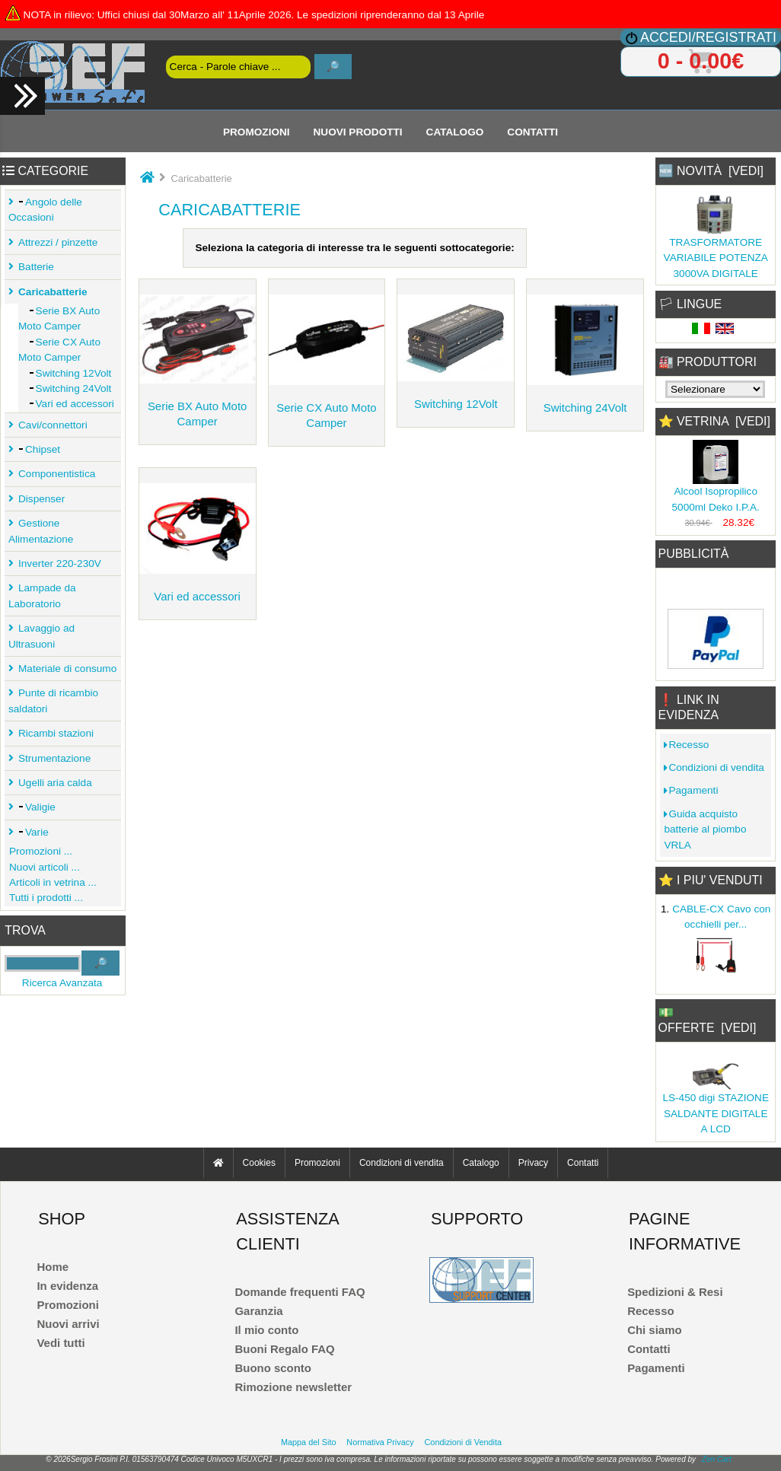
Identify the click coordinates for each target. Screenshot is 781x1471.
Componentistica (54, 473)
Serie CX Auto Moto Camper (59, 349)
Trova (25, 930)
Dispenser (39, 499)
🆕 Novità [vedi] (710, 170)
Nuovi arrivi (68, 1323)
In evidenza (67, 1285)
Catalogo (455, 131)
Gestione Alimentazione (40, 530)
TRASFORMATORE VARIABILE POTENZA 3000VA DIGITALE (716, 258)
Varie (31, 832)
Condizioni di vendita (713, 767)
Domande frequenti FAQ (299, 1291)
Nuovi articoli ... (42, 867)
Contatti (532, 131)
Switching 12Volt (64, 373)
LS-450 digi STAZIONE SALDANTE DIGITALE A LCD (715, 1113)
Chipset (37, 449)
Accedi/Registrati (708, 37)
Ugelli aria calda (53, 782)
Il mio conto (266, 1329)
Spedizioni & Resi (674, 1291)
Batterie (34, 266)
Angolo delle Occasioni (45, 209)
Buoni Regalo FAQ (284, 1348)
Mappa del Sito (308, 1442)
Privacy (533, 1162)
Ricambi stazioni (54, 733)
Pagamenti (691, 790)
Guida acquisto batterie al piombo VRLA (705, 829)
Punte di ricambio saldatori (53, 700)
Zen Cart (717, 1459)
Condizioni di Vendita (463, 1442)
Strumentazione (52, 758)
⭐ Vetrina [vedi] (714, 421)
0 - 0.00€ (701, 61)
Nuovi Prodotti (358, 131)
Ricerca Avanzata (62, 983)
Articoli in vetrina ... (51, 882)
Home (53, 1266)
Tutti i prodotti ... (44, 897)
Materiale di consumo (65, 668)
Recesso (686, 744)
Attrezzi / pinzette (55, 242)
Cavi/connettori (51, 425)
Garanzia (258, 1310)
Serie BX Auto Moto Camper (59, 318)
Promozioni (256, 131)
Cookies (259, 1162)
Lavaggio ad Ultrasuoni (41, 635)
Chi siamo (654, 1329)
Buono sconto (272, 1367)
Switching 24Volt (64, 388)
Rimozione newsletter (293, 1386)
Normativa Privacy (379, 1442)
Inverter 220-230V (57, 563)
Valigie (35, 807)
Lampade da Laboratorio (42, 595)
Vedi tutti (60, 1342)
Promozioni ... (38, 851)
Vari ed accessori (66, 403)
